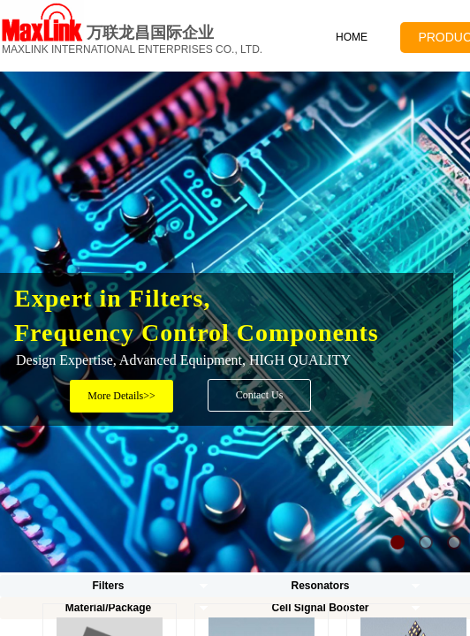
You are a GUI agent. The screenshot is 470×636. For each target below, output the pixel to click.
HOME (352, 37)
